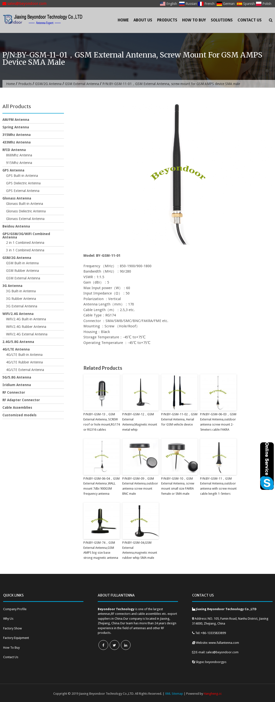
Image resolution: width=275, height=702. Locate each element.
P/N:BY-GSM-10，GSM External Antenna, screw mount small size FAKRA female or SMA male (177, 486)
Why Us (8, 618)
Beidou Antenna (16, 226)
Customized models (19, 415)
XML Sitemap (174, 693)
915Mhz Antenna (19, 163)
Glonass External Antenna (25, 219)
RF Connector (13, 392)
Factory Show (12, 628)
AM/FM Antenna (15, 120)
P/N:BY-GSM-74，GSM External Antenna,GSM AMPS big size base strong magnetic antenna (100, 550)
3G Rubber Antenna (21, 299)
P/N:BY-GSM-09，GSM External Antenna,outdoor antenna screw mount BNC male (140, 486)
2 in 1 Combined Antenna (25, 243)
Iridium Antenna (16, 385)
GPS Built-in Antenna (22, 176)
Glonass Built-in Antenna (24, 204)
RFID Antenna (14, 150)
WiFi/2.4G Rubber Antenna (26, 327)
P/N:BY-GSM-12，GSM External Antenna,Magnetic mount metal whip (139, 421)
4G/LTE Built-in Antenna (24, 355)
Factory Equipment (16, 638)
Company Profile (15, 609)
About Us (142, 20)
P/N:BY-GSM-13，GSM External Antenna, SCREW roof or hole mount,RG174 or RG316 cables (101, 421)
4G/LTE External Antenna (25, 370)
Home (123, 20)
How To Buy (194, 20)
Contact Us (250, 20)
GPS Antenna (13, 170)
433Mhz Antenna (16, 142)
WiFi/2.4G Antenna (18, 314)
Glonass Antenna (16, 198)
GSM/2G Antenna (48, 84)
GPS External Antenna (22, 191)
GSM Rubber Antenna (22, 271)
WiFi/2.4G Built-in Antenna (26, 319)
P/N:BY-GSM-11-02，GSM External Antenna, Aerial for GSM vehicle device (179, 419)
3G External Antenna (21, 306)
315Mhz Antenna (16, 135)
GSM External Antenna (82, 84)
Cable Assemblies (17, 407)
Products (167, 20)
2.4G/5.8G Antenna (18, 342)
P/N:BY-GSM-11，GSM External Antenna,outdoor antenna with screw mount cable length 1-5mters (218, 486)
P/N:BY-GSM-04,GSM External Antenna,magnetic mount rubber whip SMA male (139, 550)
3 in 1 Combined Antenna (25, 250)
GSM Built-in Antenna (22, 263)
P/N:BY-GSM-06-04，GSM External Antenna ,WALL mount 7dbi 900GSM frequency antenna (101, 486)
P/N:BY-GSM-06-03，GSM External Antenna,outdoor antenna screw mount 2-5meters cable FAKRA (218, 421)
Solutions (222, 20)
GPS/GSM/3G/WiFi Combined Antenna (26, 235)
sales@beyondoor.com (24, 3)
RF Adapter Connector (21, 400)
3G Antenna (12, 286)
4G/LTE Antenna (16, 349)
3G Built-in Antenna (21, 291)
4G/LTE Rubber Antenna (24, 362)
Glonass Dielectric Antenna (26, 211)
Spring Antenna (15, 127)
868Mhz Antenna (19, 155)
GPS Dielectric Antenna (23, 183)
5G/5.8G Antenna (16, 377)
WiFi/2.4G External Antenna (26, 334)
